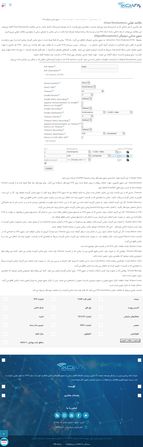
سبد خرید (4, 5)
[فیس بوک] (79, 415)
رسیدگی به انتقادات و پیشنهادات (77, 444)
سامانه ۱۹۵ (57, 444)
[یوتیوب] (71, 415)
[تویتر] (86, 415)
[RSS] (57, 415)
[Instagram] (64, 415)
